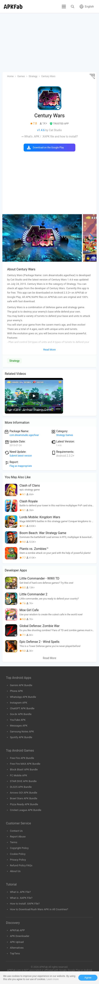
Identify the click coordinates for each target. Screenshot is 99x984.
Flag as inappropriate (21, 466)
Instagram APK (18, 702)
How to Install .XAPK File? (25, 903)
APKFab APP (17, 930)
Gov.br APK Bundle (20, 714)
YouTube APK (18, 719)
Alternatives (17, 947)
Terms (13, 842)
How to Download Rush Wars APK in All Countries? (39, 909)
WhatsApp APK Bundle (23, 696)
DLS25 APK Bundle (21, 786)
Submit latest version (21, 455)
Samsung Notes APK (22, 731)
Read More (49, 658)
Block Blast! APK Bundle (24, 769)
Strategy (14, 360)
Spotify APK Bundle (21, 737)
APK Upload (17, 941)
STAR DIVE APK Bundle (23, 781)
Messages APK (18, 725)
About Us (15, 871)
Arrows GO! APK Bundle (23, 792)
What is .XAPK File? (21, 897)
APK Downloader (19, 936)
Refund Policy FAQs (21, 865)
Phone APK (16, 690)
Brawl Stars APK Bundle (23, 798)
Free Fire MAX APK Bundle (25, 763)
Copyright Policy (19, 848)
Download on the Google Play (48, 147)
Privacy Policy (18, 859)
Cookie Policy (17, 853)
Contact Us (16, 830)
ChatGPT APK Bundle (22, 708)
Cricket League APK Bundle (25, 810)
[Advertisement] (49, 42)
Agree (87, 977)
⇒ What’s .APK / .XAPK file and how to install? (49, 136)
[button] (92, 238)
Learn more (53, 979)
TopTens (15, 953)
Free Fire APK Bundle (22, 758)
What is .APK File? (20, 891)
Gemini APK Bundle (21, 685)
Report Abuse (18, 836)
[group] (42, 238)
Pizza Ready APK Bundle (24, 804)
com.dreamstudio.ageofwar (24, 435)
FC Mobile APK (18, 775)
